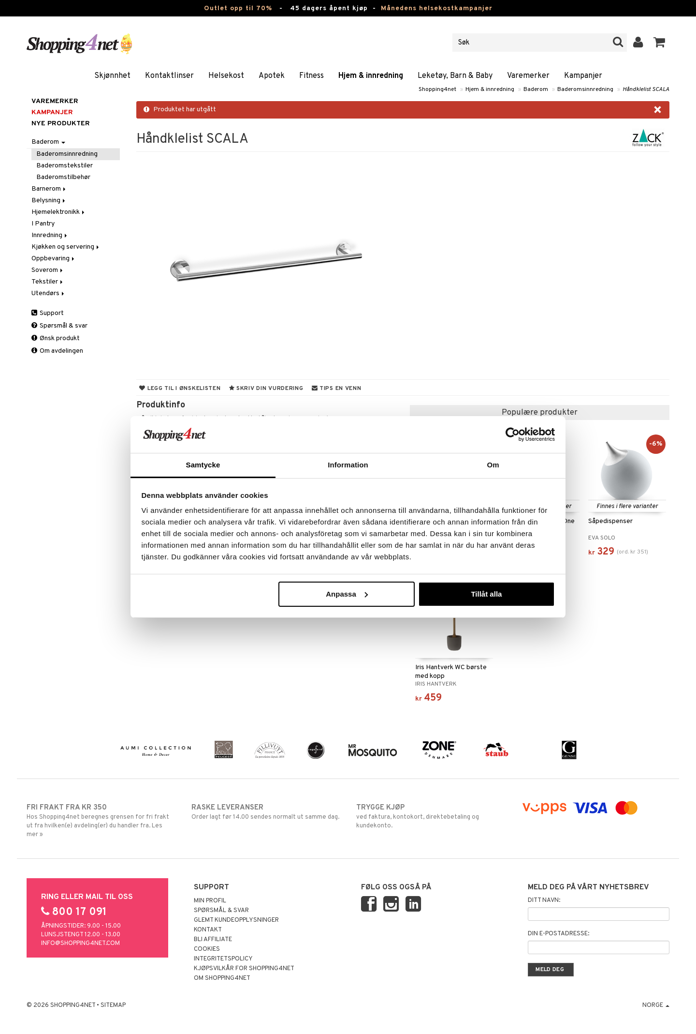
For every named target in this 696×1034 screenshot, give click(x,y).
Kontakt (208, 930)
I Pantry (43, 224)
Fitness (311, 76)
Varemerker (528, 76)
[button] (659, 42)
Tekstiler (47, 282)
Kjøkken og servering (66, 247)
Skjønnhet (112, 76)
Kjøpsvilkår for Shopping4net (244, 969)
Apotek (272, 76)
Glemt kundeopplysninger (236, 920)
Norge (655, 1005)
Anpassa (347, 594)
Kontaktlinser (169, 76)
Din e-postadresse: (558, 934)
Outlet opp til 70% (238, 8)
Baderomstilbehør (63, 177)
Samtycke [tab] (203, 465)
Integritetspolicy (223, 959)
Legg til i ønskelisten (179, 388)
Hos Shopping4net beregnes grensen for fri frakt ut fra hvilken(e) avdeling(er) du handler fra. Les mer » (101, 821)
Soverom (47, 270)
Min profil (210, 901)
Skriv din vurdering (266, 388)
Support (47, 313)
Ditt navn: (544, 900)
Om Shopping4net (222, 978)
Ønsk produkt (55, 338)
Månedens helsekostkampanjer (437, 8)
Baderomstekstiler (64, 166)
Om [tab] (493, 465)
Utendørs (48, 293)
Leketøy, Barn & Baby (455, 76)
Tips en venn (337, 388)
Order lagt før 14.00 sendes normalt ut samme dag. (265, 812)
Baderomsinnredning (585, 89)
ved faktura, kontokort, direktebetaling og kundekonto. (430, 816)
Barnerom (49, 189)
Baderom (535, 89)
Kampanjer (583, 76)
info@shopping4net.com (80, 943)
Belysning (49, 200)
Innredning (50, 235)
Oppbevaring (53, 259)
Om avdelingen (57, 351)
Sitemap (113, 1005)
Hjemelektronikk (58, 212)
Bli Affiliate (213, 940)
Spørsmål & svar (59, 326)
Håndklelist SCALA (646, 89)
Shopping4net (437, 89)
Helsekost (226, 76)
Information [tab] (348, 465)
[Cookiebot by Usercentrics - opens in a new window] (512, 434)
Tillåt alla (486, 594)
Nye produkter (60, 124)
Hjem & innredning (370, 76)
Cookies (207, 949)
